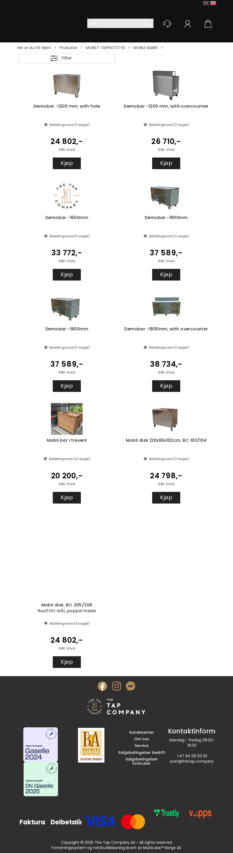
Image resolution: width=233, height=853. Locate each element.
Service (141, 745)
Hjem (46, 47)
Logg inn (187, 24)
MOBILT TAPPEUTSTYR (105, 47)
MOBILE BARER (145, 47)
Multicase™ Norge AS (162, 847)
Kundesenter (141, 732)
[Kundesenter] (167, 23)
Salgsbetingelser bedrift (141, 752)
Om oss (141, 739)
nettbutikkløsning (109, 847)
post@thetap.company (192, 761)
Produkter (68, 47)
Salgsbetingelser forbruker (141, 761)
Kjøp (67, 163)
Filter (66, 58)
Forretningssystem (69, 847)
